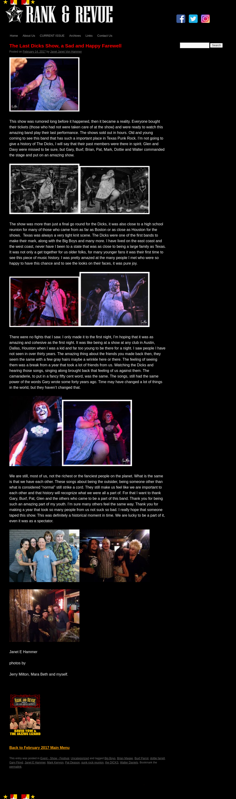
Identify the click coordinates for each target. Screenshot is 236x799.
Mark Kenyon (55, 762)
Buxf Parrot (142, 758)
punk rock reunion (92, 762)
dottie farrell (157, 758)
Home (14, 35)
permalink (15, 766)
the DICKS (111, 762)
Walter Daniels (129, 762)
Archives (75, 35)
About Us (29, 35)
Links (89, 35)
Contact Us (104, 35)
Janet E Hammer (35, 762)
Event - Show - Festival (54, 758)
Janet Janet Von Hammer (66, 51)
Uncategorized (80, 758)
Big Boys (109, 758)
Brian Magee (125, 758)
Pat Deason (72, 762)
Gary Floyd (16, 762)
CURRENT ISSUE (52, 35)
